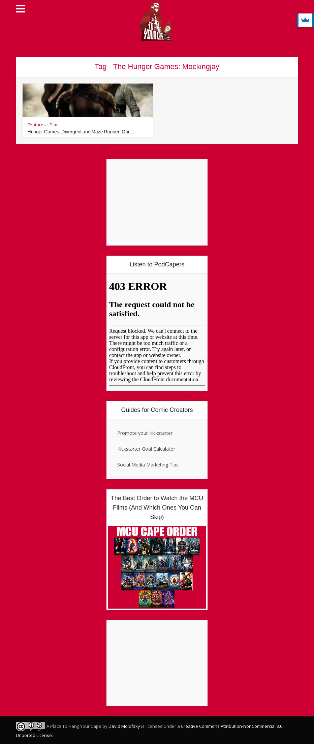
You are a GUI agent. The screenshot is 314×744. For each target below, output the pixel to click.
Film (53, 125)
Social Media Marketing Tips (148, 464)
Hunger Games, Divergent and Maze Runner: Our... (80, 131)
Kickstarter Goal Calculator (146, 449)
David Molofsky (124, 726)
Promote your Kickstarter (144, 433)
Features (37, 125)
